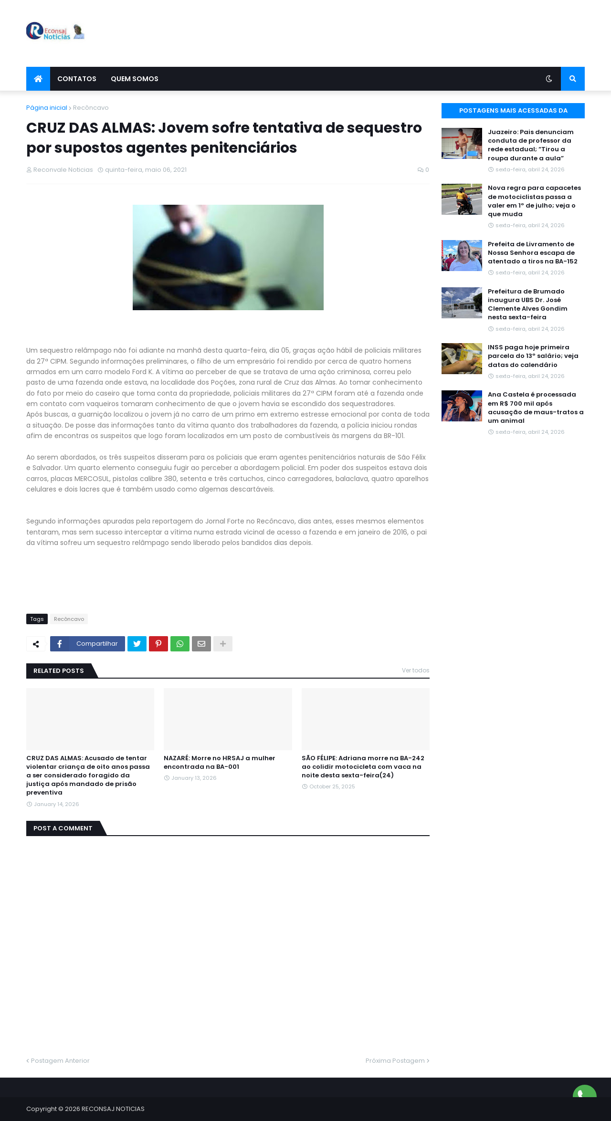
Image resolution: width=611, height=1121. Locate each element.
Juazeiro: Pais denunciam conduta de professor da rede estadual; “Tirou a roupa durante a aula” (531, 145)
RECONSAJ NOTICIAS (113, 1108)
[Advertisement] (411, 33)
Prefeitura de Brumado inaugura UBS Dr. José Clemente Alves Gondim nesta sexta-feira (528, 304)
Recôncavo (91, 107)
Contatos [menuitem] (76, 79)
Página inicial (46, 107)
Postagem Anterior (60, 1060)
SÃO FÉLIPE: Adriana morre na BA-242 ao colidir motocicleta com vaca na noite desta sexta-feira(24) (363, 767)
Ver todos (416, 670)
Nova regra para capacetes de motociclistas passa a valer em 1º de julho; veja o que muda (534, 201)
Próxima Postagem (395, 1060)
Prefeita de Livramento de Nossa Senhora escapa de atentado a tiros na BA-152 (533, 253)
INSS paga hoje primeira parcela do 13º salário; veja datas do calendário (533, 356)
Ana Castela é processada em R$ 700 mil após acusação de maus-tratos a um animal (536, 407)
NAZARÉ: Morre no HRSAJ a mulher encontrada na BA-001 (219, 762)
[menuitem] (38, 79)
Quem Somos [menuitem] (134, 79)
